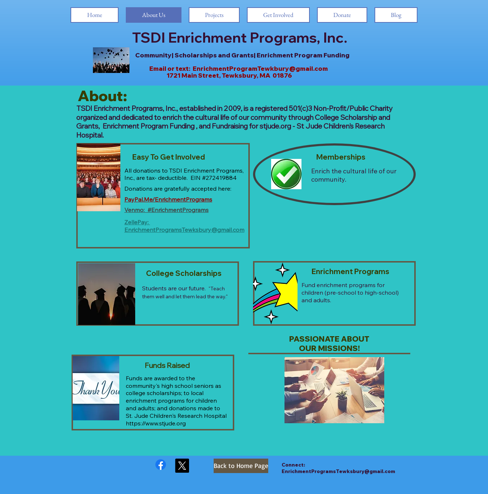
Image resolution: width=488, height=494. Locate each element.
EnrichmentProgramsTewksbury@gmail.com (184, 229)
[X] (182, 466)
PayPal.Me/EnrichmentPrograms (168, 199)
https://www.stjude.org (156, 423)
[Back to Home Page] (241, 466)
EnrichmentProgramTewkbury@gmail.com (260, 68)
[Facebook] (161, 465)
